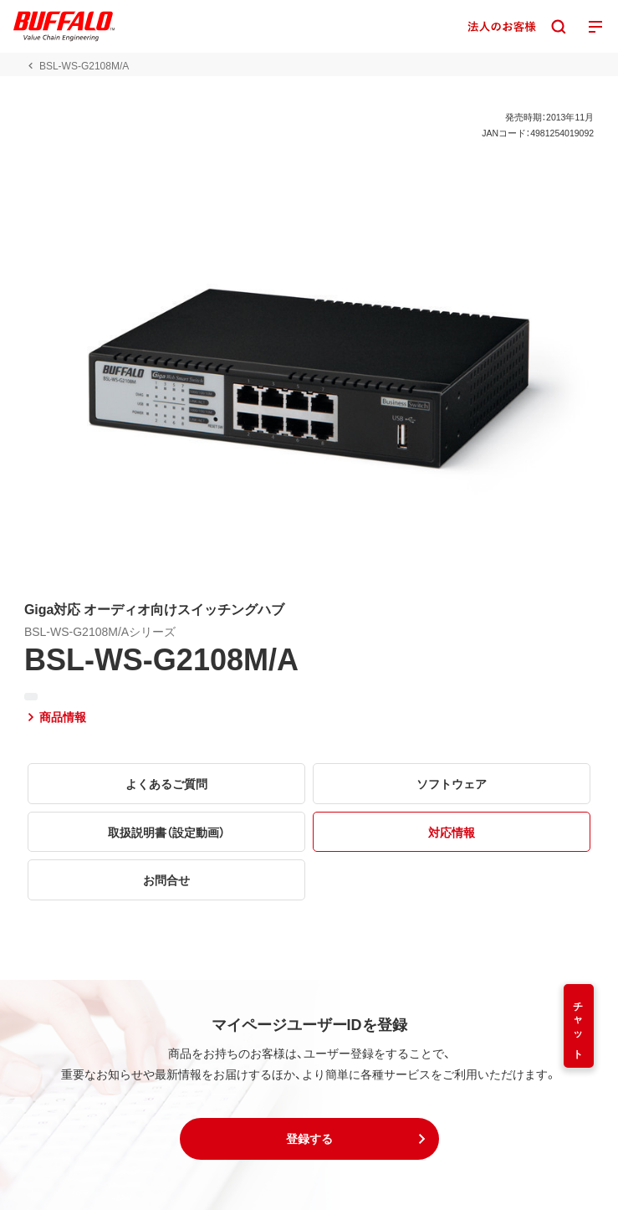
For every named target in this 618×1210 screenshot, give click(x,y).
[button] (309, 1139)
